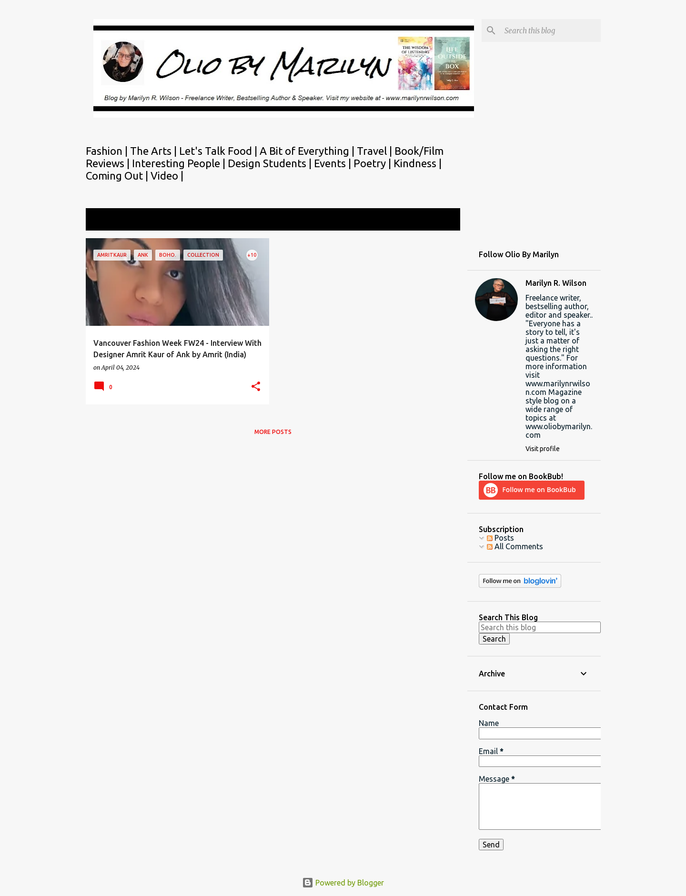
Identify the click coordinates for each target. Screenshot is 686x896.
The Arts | (154, 151)
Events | (333, 163)
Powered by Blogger (343, 882)
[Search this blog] (551, 30)
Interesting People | (180, 163)
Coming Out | (118, 175)
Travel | (375, 151)
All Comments (515, 546)
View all (440, 220)
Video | (167, 175)
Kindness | (417, 163)
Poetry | (373, 163)
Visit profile (542, 449)
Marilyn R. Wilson (555, 283)
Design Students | (271, 163)
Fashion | (108, 151)
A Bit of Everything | (308, 151)
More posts (273, 432)
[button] (256, 387)
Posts (500, 538)
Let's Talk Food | (219, 151)
